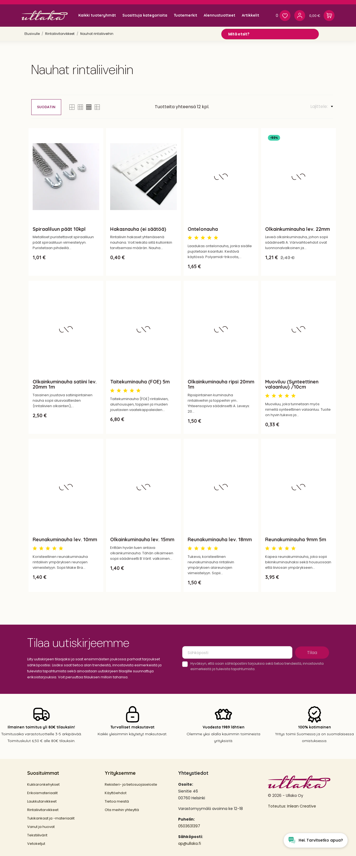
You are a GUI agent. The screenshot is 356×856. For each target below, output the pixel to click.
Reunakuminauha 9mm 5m (295, 539)
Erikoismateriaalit (42, 792)
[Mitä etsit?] (270, 34)
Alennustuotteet (219, 15)
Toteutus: (277, 806)
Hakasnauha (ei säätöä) (138, 229)
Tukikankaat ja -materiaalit (51, 818)
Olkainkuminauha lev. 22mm (297, 229)
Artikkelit (250, 15)
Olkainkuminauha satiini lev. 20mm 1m (65, 384)
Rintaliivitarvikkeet (42, 809)
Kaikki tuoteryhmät (97, 15)
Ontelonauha (203, 229)
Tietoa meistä (117, 801)
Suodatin (46, 107)
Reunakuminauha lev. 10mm (65, 539)
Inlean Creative (301, 806)
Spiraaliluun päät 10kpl (59, 229)
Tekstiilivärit (37, 835)
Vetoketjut (36, 843)
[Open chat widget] (315, 840)
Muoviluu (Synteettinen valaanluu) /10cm (291, 384)
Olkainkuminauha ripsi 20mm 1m (221, 384)
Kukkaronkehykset (43, 784)
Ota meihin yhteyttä (122, 809)
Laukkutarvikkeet (42, 801)
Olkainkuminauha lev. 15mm (142, 539)
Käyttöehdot (115, 792)
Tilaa (312, 652)
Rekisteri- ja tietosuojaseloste (131, 784)
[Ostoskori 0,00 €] (322, 15)
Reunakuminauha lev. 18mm (220, 539)
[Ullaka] (44, 15)
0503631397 (189, 826)
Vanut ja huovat (41, 826)
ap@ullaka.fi (189, 843)
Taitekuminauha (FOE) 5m (140, 382)
